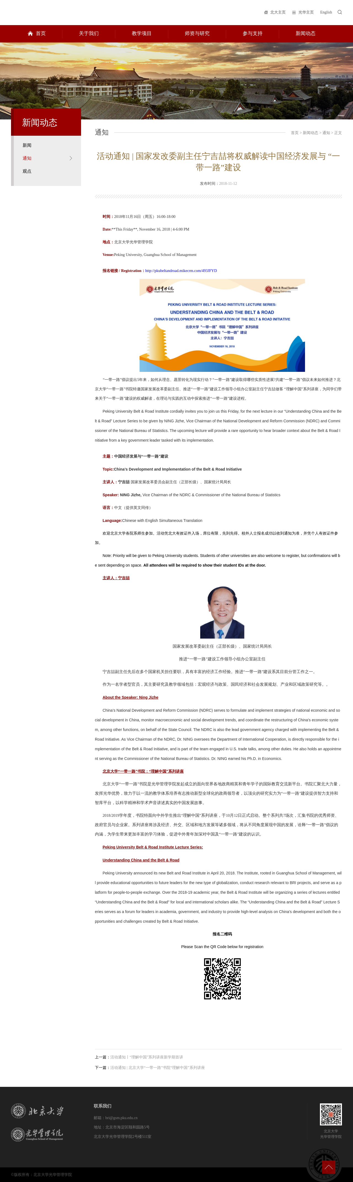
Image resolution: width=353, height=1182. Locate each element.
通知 (27, 158)
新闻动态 (305, 33)
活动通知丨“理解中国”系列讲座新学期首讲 (146, 1057)
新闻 (27, 145)
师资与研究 (197, 33)
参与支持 (253, 33)
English (326, 12)
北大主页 (278, 12)
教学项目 (142, 33)
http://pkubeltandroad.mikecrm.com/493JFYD (181, 271)
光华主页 (306, 12)
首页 (41, 33)
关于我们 (89, 33)
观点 (27, 171)
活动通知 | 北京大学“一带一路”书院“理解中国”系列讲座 (157, 1068)
